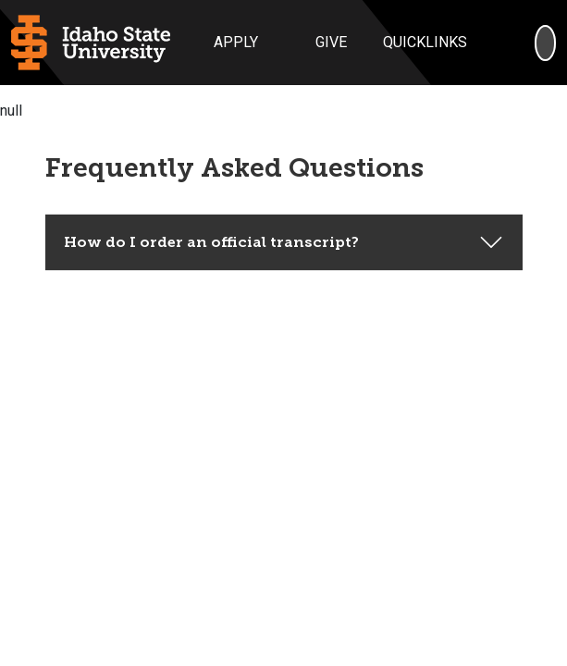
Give (331, 42)
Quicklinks (425, 42)
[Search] (545, 42)
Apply (236, 42)
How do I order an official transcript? (211, 219)
